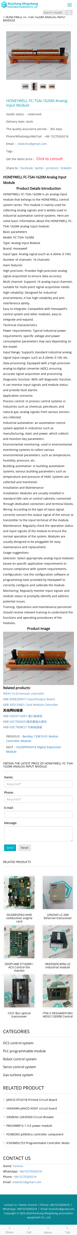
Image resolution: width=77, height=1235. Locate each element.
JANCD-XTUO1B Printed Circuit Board (31, 1100)
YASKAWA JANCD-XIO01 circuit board (31, 1108)
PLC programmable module (24, 1051)
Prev (11, 55)
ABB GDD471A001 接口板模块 (23, 716)
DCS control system (18, 1043)
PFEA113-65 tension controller (23, 693)
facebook (27, 168)
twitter (39, 168)
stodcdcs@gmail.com (32, 144)
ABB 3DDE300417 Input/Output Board (29, 699)
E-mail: (9, 808)
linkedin (66, 168)
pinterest (52, 168)
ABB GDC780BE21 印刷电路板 (22, 727)
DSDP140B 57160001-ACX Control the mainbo (19, 967)
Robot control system (20, 1059)
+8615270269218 (30, 1171)
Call (29, 1229)
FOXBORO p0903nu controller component (34, 1134)
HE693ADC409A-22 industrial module (57, 965)
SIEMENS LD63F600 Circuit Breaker (30, 1117)
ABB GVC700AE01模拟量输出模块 (25, 721)
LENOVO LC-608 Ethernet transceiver (58, 916)
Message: (10, 823)
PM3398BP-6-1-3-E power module (29, 1126)
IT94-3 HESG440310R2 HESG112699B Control (58, 1014)
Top (67, 1229)
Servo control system (19, 1067)
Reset (25, 848)
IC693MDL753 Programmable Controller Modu (38, 1143)
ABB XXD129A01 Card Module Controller (30, 705)
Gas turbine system (18, 1075)
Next (65, 55)
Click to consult (49, 158)
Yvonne (18, 1166)
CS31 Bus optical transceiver (19, 1014)
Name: (8, 777)
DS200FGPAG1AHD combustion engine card (19, 918)
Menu (48, 1229)
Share (9, 1229)
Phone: (9, 792)
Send (10, 848)
